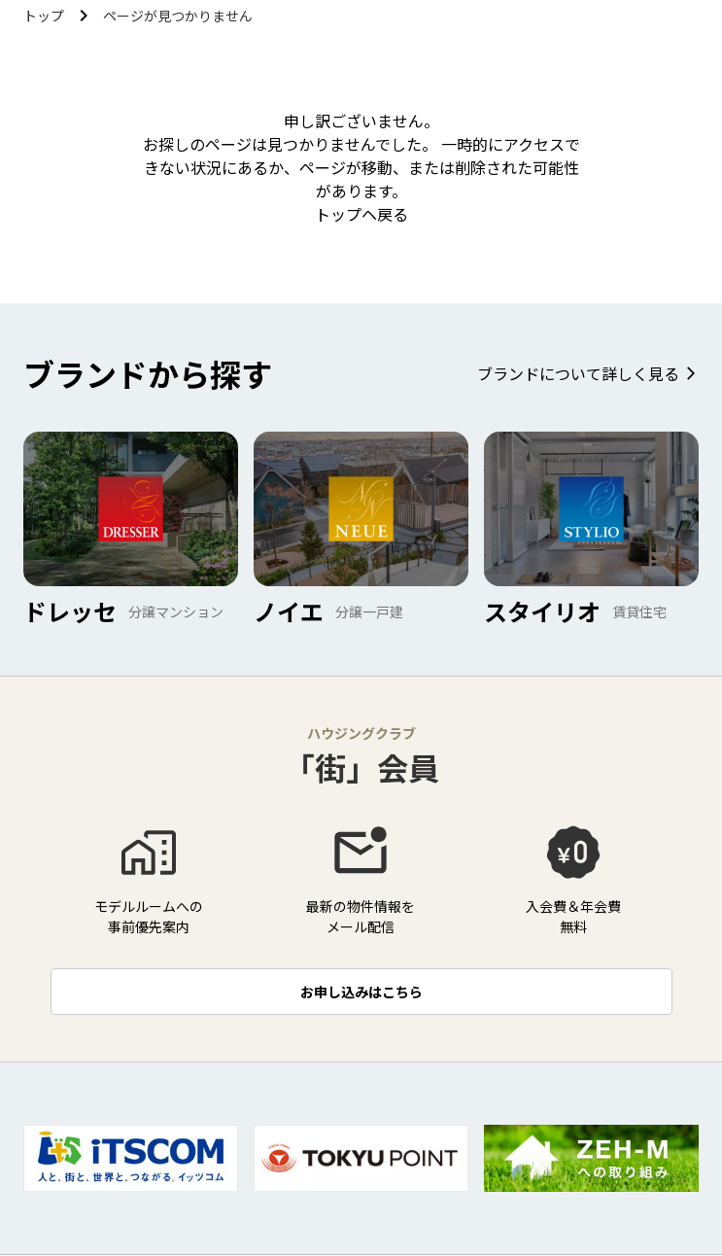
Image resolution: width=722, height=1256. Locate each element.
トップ (43, 15)
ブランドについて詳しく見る (578, 373)
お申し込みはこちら (361, 991)
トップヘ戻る (361, 214)
